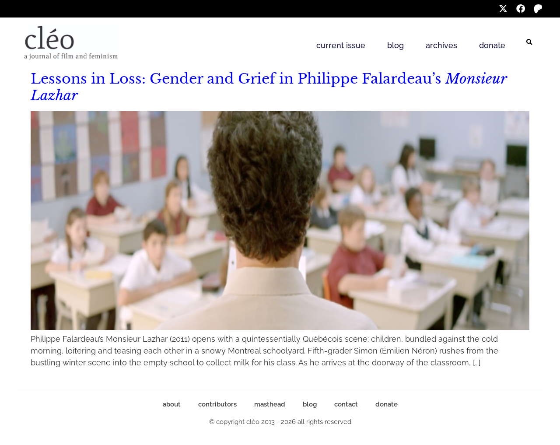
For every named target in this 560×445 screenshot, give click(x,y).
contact (346, 404)
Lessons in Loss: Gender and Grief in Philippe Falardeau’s (269, 87)
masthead (269, 404)
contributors (217, 404)
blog (395, 45)
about (172, 404)
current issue (340, 45)
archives (441, 45)
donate (492, 45)
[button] (529, 42)
